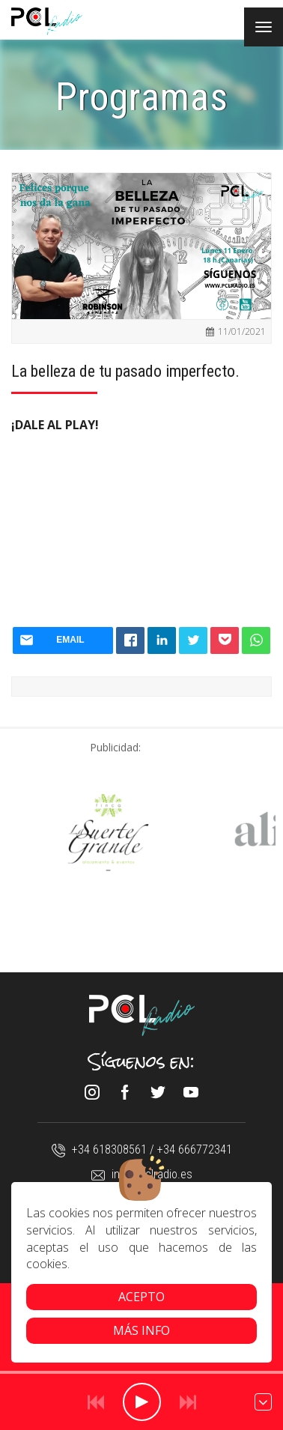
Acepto (141, 1296)
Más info (141, 1330)
